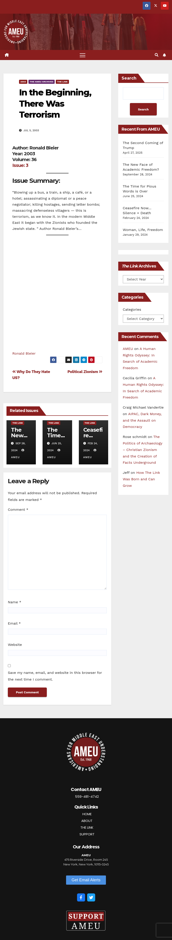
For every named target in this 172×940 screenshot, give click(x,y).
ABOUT (86, 820)
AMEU (128, 349)
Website (15, 644)
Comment (18, 509)
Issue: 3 (20, 165)
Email (14, 623)
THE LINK (86, 827)
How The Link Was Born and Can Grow (141, 479)
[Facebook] (81, 897)
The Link (62, 81)
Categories (132, 309)
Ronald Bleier (24, 353)
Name (14, 602)
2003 (23, 81)
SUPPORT (87, 834)
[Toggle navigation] (82, 55)
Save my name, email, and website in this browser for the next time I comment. (55, 676)
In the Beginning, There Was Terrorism (55, 103)
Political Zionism (84, 371)
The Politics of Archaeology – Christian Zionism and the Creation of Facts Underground (142, 450)
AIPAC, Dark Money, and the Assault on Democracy (142, 420)
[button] (156, 55)
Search (129, 78)
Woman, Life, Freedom (143, 230)
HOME (87, 814)
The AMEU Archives (41, 81)
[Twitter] (91, 897)
